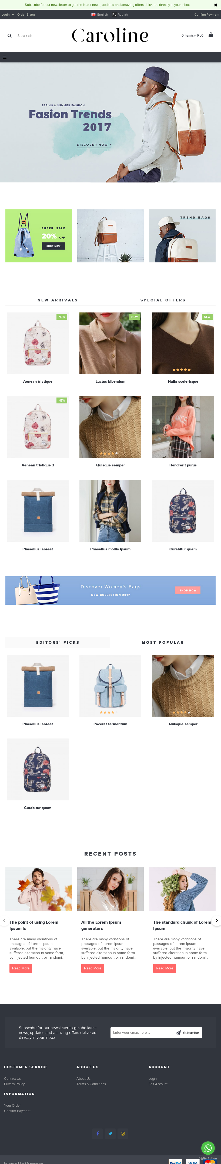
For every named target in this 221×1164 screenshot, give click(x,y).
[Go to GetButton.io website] (208, 1158)
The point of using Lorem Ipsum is (33, 925)
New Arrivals (58, 300)
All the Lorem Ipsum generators (101, 925)
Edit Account (158, 1084)
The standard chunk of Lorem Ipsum (182, 925)
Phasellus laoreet (37, 547)
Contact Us (12, 1079)
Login (153, 1079)
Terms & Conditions (91, 1084)
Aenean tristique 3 (38, 464)
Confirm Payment (17, 1111)
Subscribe (187, 1033)
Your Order (12, 1105)
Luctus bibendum (109, 381)
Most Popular (163, 642)
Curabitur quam (181, 547)
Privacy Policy (14, 1084)
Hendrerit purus (181, 464)
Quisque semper (109, 464)
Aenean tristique (37, 381)
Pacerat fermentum (109, 724)
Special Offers (163, 300)
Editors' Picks (58, 642)
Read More (20, 968)
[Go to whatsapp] (208, 1148)
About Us (83, 1079)
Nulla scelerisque (181, 381)
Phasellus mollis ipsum (109, 547)
